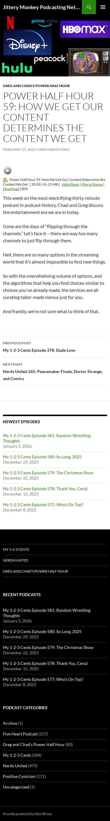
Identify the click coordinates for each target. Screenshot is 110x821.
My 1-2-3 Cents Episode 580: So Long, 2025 (42, 456)
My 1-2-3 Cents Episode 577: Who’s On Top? (43, 504)
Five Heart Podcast (20, 733)
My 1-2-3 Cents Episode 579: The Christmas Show (48, 472)
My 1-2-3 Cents (16, 549)
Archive (10, 723)
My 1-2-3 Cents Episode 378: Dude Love (55, 346)
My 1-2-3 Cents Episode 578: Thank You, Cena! (45, 488)
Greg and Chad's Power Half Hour (36, 86)
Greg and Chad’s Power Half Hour (35, 571)
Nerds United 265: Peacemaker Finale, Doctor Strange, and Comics (55, 371)
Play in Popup (92, 184)
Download (11, 189)
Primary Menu (103, 7)
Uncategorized (16, 786)
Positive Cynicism (19, 776)
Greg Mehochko (54, 149)
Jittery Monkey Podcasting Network (42, 7)
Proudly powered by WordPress (27, 814)
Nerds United (15, 560)
